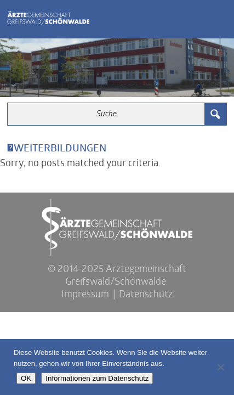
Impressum (85, 295)
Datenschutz (146, 295)
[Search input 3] (106, 114)
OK (26, 378)
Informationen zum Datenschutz (97, 378)
